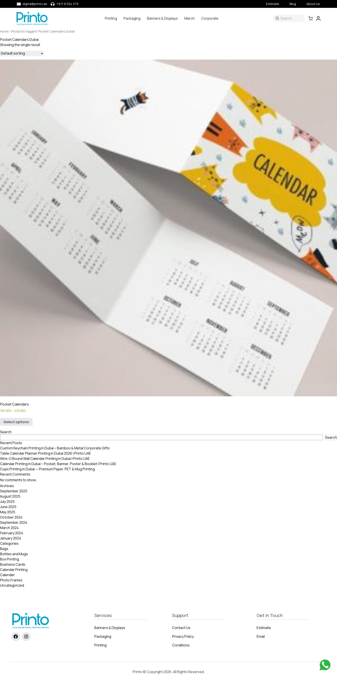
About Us (313, 4)
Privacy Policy (183, 636)
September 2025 (13, 491)
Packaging (132, 18)
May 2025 (7, 512)
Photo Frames (11, 580)
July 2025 (7, 501)
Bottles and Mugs (14, 554)
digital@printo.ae (34, 4)
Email (261, 636)
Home (4, 31)
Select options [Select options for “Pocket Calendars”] (16, 421)
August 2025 (10, 496)
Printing (111, 18)
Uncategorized (12, 585)
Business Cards (12, 564)
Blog (293, 4)
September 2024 (13, 522)
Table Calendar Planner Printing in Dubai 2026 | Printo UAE (45, 453)
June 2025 (8, 506)
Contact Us (181, 627)
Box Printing (9, 559)
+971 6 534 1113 (67, 4)
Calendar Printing (14, 569)
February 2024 (11, 533)
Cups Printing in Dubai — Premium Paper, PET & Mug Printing (47, 469)
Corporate (209, 18)
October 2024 (11, 517)
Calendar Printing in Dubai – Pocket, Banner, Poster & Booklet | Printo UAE (58, 463)
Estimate (272, 4)
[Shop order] (22, 53)
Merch (189, 18)
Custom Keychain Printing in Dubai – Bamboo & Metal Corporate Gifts (55, 448)
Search (6, 432)
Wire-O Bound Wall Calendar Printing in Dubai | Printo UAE (45, 458)
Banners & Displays (162, 18)
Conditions (181, 645)
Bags (4, 548)
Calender (7, 574)
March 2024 (9, 527)
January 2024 (10, 538)
